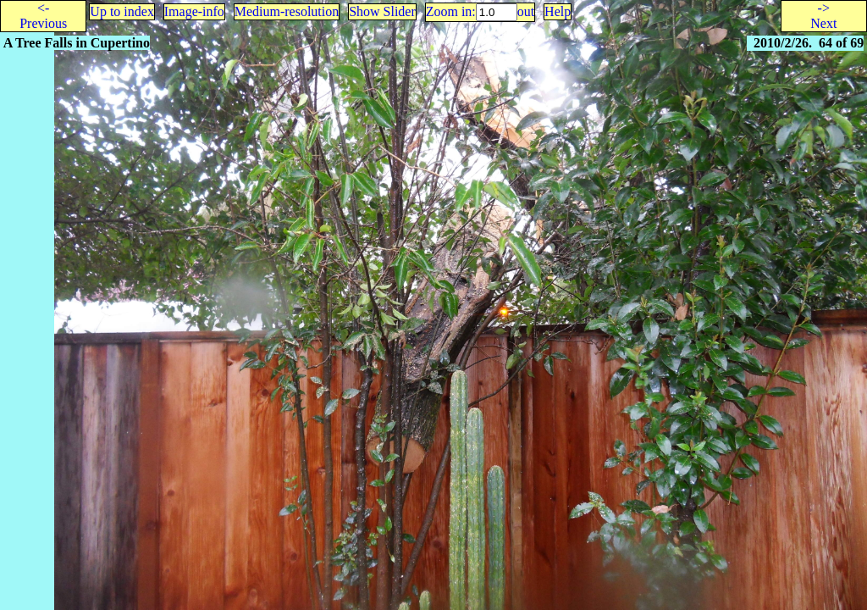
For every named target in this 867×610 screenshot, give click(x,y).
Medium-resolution (287, 11)
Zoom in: (451, 11)
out (525, 11)
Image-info (194, 11)
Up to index (122, 11)
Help (557, 11)
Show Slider (382, 11)
